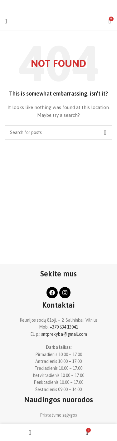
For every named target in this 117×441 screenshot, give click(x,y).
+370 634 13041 (64, 327)
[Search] (58, 132)
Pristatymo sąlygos (58, 415)
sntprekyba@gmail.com (64, 334)
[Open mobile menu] (6, 21)
